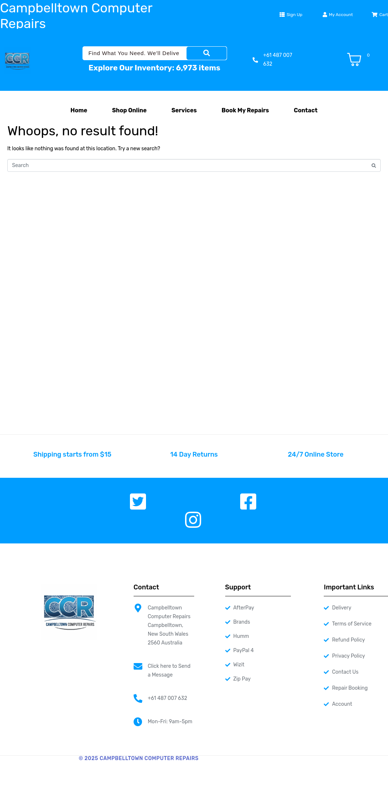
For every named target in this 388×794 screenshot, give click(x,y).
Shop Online (129, 110)
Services (184, 110)
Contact (306, 110)
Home (78, 110)
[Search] (207, 53)
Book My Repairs (245, 110)
